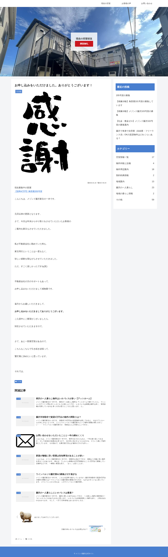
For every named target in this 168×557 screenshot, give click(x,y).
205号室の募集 (123, 95)
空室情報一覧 (135, 157)
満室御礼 (84, 44)
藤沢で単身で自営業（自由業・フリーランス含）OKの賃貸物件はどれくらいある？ (135, 135)
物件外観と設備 (135, 163)
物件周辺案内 (135, 169)
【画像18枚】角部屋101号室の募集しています (134, 103)
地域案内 (135, 181)
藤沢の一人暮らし (135, 187)
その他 (18, 381)
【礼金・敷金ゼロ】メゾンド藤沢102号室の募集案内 (134, 123)
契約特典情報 (135, 175)
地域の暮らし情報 (135, 193)
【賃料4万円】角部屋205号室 (28, 191)
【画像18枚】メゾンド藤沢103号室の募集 (134, 113)
